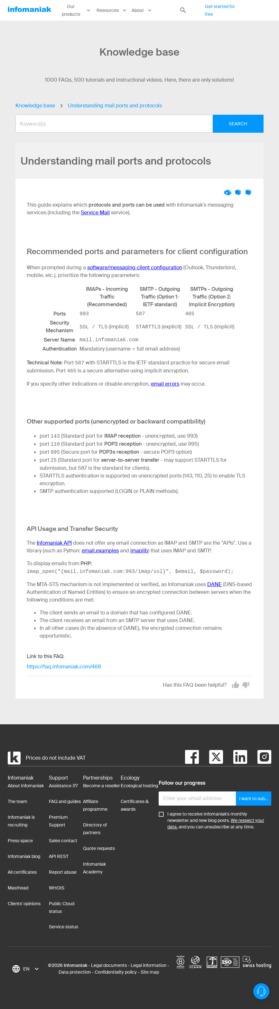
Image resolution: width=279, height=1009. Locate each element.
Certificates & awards (135, 805)
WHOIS (56, 888)
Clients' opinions (24, 903)
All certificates (22, 872)
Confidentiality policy (116, 972)
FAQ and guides (65, 801)
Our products (77, 10)
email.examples (100, 550)
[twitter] (211, 758)
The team (17, 801)
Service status (63, 927)
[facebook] (192, 758)
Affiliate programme (95, 805)
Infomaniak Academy (94, 868)
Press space (20, 841)
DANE (214, 584)
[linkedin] (235, 758)
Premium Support (58, 821)
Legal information (148, 965)
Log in (261, 10)
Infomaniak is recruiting (21, 821)
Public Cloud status (61, 907)
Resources (112, 10)
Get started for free (220, 10)
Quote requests (99, 848)
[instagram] (259, 758)
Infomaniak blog (24, 856)
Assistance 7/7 (63, 786)
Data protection (75, 972)
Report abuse (63, 872)
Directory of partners (95, 828)
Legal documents (109, 965)
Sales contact (63, 841)
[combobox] (134, 124)
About (142, 10)
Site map (150, 972)
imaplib (139, 550)
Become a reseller (101, 786)
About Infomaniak (26, 786)
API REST (59, 856)
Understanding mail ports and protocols (115, 105)
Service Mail (95, 212)
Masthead (18, 888)
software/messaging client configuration (134, 267)
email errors (165, 383)
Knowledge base (35, 105)
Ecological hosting (139, 786)
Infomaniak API (54, 543)
